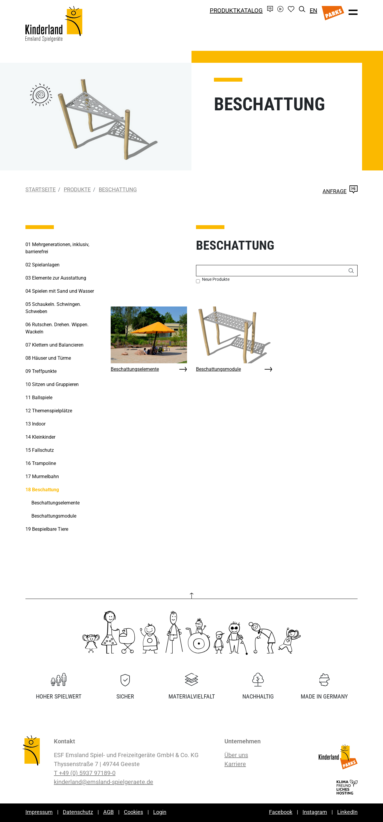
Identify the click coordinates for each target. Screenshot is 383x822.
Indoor (35, 424)
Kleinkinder (40, 437)
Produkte (77, 189)
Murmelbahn (42, 476)
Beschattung (118, 189)
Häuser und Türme (48, 358)
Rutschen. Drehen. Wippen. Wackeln (57, 328)
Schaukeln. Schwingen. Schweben (53, 307)
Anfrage (340, 191)
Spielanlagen (42, 265)
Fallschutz (39, 450)
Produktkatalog (236, 10)
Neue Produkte (216, 279)
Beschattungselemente (135, 369)
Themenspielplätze (48, 411)
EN (313, 10)
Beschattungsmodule (218, 369)
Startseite (40, 189)
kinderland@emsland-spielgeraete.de (103, 782)
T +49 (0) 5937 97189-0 (84, 773)
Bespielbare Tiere (46, 529)
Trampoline (40, 463)
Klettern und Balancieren (54, 345)
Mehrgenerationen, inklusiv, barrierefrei (57, 248)
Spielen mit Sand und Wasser (59, 291)
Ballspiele (38, 397)
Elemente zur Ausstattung (55, 278)
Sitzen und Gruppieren (52, 384)
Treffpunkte (41, 371)
